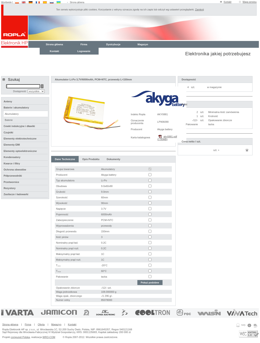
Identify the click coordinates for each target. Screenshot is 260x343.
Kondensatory (12, 157)
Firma (83, 44)
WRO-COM (48, 337)
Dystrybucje (113, 44)
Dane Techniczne (65, 159)
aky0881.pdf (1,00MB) (167, 138)
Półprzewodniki (13, 175)
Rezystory (10, 188)
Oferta (41, 324)
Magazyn (143, 44)
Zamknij (199, 9)
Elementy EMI (12, 144)
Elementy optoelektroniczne (20, 151)
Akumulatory (12, 114)
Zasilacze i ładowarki (16, 194)
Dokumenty (113, 159)
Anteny (8, 101)
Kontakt (227, 2)
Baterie (9, 120)
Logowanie (83, 51)
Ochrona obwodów (15, 169)
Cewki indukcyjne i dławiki (19, 126)
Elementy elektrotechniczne (20, 138)
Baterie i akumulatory (16, 107)
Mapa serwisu (250, 2)
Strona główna (77, 2)
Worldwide (6, 2)
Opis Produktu (91, 159)
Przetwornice (11, 182)
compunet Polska (20, 337)
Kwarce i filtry (12, 163)
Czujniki (8, 132)
